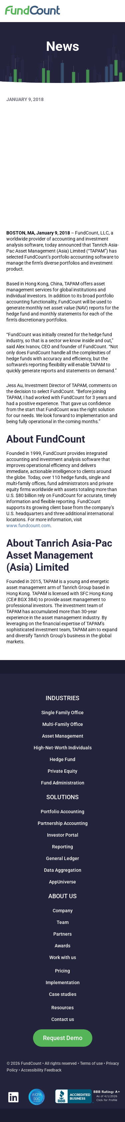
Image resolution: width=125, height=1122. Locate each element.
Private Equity (62, 771)
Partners (62, 934)
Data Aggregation (62, 870)
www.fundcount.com (28, 525)
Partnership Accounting (63, 823)
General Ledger (62, 858)
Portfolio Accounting (62, 811)
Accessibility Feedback (41, 1070)
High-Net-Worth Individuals (63, 747)
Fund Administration (62, 782)
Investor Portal (62, 835)
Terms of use (91, 1063)
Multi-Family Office (62, 724)
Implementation (63, 982)
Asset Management (62, 736)
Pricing (62, 970)
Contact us (62, 1019)
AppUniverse (62, 881)
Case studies (62, 994)
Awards (62, 945)
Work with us (62, 957)
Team (63, 922)
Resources (62, 1007)
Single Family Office (62, 712)
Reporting (62, 846)
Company (63, 910)
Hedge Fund (62, 759)
